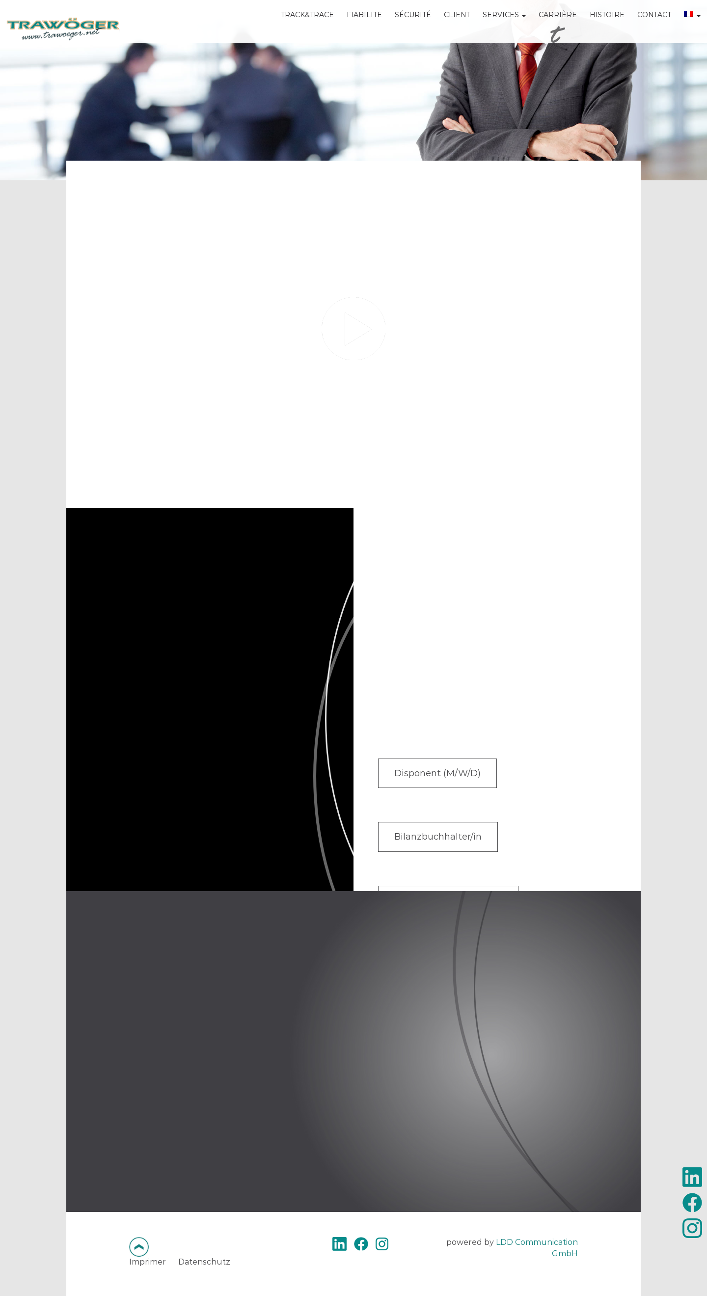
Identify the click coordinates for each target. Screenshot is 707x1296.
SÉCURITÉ (398, 29)
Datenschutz (204, 1262)
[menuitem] (677, 36)
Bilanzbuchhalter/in (441, 815)
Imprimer (147, 1262)
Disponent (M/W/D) (441, 774)
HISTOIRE (592, 29)
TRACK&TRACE (292, 29)
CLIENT (442, 29)
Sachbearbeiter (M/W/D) (453, 856)
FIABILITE (349, 29)
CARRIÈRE (543, 29)
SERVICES (489, 29)
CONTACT (639, 29)
